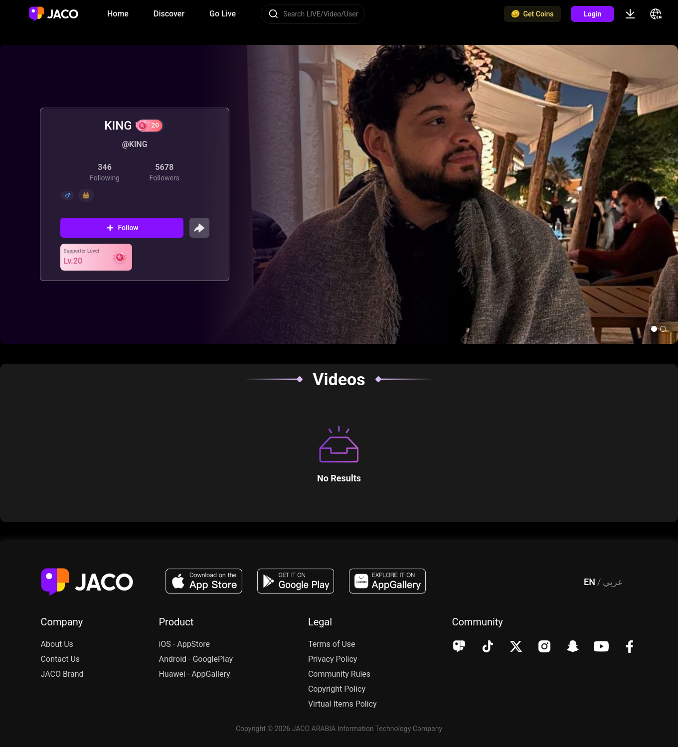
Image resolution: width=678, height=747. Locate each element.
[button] (654, 329)
